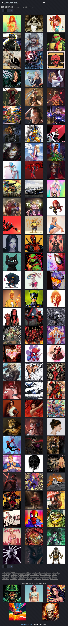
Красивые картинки (26, 624)
